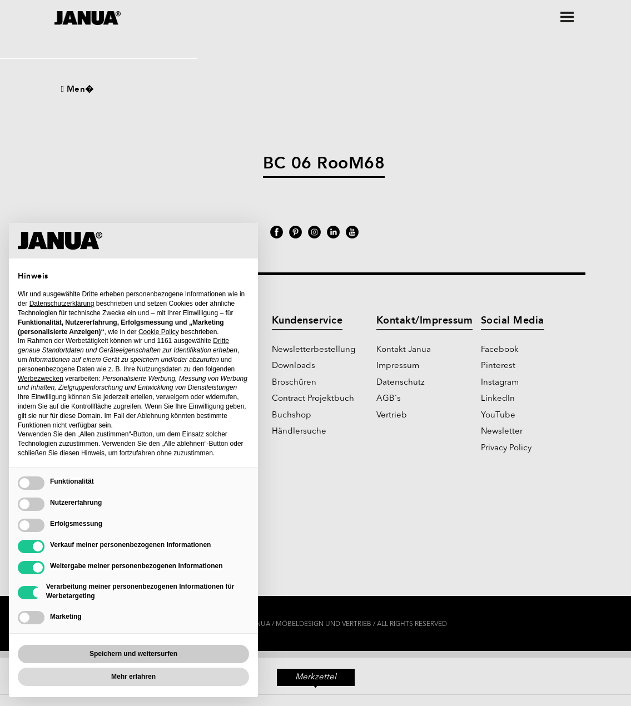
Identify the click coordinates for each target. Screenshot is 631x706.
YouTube (498, 415)
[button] (243, 241)
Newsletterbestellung (313, 350)
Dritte (221, 341)
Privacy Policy (506, 448)
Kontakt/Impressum (424, 320)
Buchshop (291, 415)
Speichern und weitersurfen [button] (133, 654)
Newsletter (502, 431)
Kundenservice (307, 320)
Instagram (500, 383)
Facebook (500, 350)
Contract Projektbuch (313, 399)
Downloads (293, 366)
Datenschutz (400, 383)
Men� (77, 89)
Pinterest (498, 366)
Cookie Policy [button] (158, 332)
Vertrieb (391, 415)
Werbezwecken (40, 378)
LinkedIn (498, 399)
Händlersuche (299, 431)
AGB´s (388, 399)
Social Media (512, 320)
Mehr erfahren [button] (133, 676)
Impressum (397, 366)
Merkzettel (316, 679)
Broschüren (294, 383)
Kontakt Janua (403, 350)
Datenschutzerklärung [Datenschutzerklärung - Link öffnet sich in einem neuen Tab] (62, 303)
